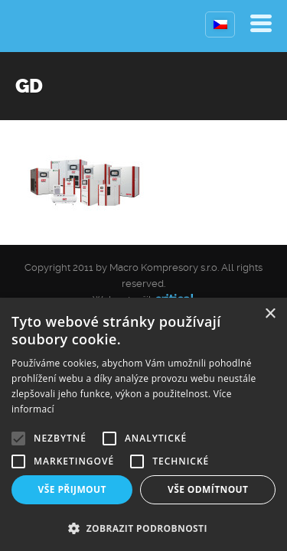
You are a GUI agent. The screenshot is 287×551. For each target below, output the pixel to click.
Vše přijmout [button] (72, 489)
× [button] (270, 314)
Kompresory (51, 26)
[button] (143, 526)
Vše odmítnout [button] (208, 489)
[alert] (143, 424)
